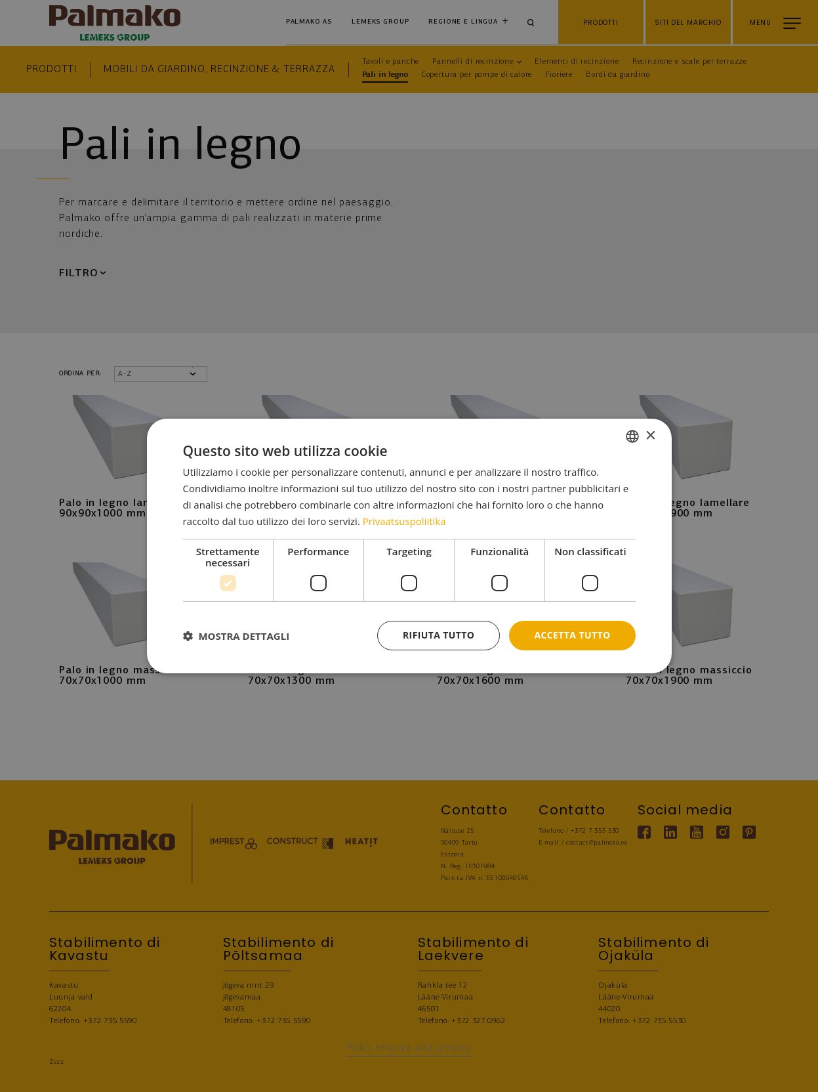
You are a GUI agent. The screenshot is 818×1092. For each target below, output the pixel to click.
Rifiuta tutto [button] (438, 635)
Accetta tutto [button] (572, 635)
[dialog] (409, 546)
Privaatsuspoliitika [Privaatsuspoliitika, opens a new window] (404, 521)
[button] (236, 636)
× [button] (650, 435)
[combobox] (632, 436)
